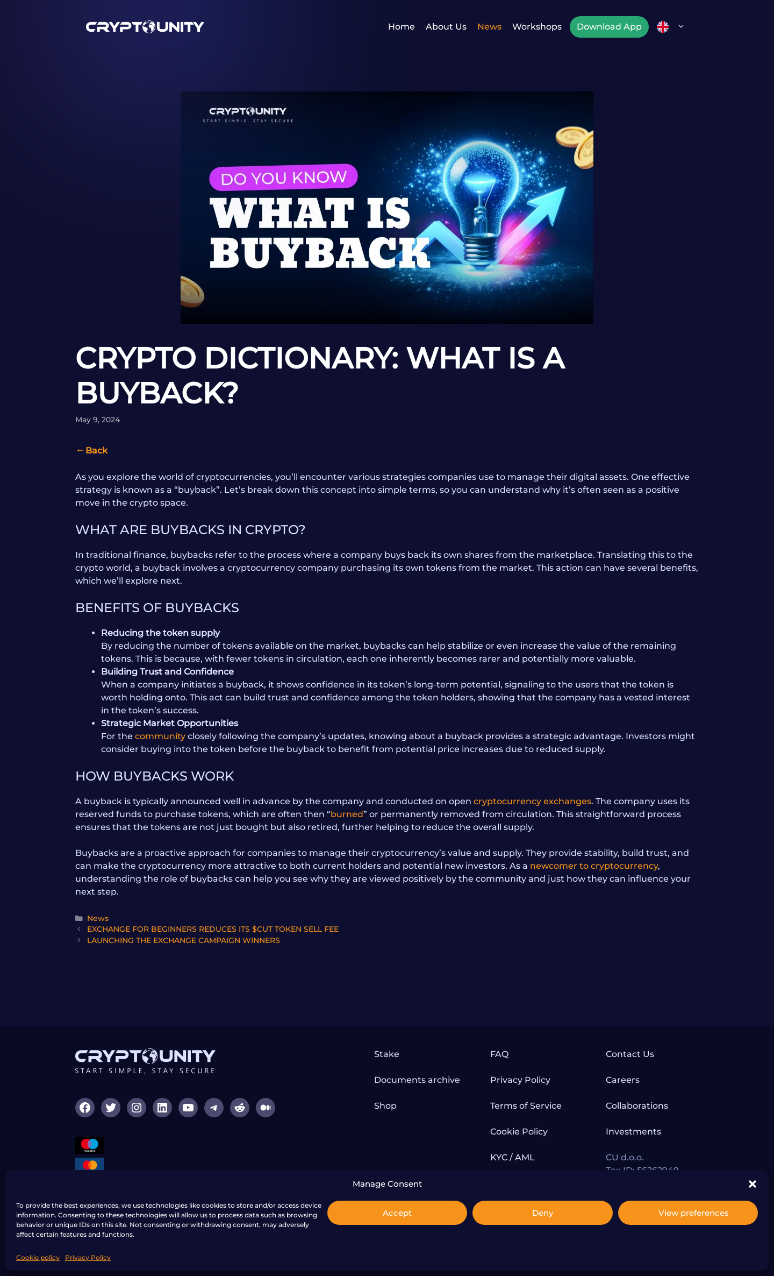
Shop (385, 1106)
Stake (386, 1054)
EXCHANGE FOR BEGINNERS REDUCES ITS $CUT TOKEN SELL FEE (213, 929)
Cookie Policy (519, 1131)
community (160, 736)
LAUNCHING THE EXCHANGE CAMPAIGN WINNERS (183, 940)
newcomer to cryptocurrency (594, 866)
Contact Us (630, 1054)
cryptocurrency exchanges (532, 801)
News (489, 27)
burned (347, 814)
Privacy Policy (88, 1257)
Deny (542, 1213)
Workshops (537, 27)
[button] (752, 1184)
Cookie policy (38, 1257)
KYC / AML (512, 1157)
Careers (623, 1080)
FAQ (499, 1054)
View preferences (693, 1213)
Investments (633, 1131)
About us (446, 27)
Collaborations (637, 1106)
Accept (397, 1213)
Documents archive (417, 1080)
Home (401, 27)
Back (96, 450)
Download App (609, 27)
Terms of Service (526, 1106)
